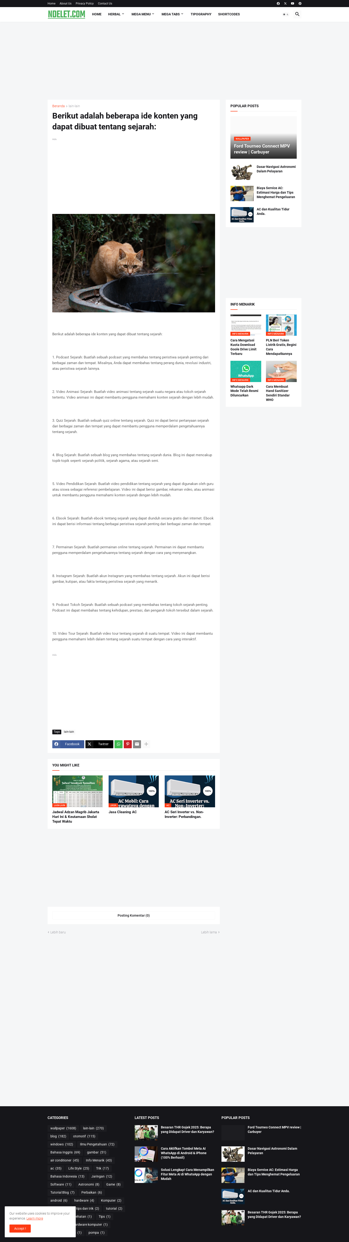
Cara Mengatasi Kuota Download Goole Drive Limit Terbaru (243, 347)
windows (61, 1144)
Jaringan (101, 1176)
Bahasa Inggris (65, 1152)
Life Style (78, 1168)
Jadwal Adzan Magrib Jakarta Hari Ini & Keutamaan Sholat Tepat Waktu (75, 817)
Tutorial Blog (62, 1192)
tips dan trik (87, 1208)
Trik (102, 1168)
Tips (104, 1216)
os (77, 1232)
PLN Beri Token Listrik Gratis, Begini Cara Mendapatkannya (281, 347)
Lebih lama (209, 932)
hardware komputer (90, 1224)
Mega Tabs (171, 14)
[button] (286, 14)
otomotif (84, 1136)
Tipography (201, 14)
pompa (96, 1232)
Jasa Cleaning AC (123, 812)
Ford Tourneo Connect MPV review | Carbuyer (274, 1129)
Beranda (58, 106)
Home (51, 3)
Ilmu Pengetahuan (97, 1144)
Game (113, 1184)
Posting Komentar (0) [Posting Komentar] (134, 915)
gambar (96, 1152)
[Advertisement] (174, 61)
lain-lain (74, 106)
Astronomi (88, 1184)
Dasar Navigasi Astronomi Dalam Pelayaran (276, 169)
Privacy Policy (85, 3)
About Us (65, 3)
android (58, 1200)
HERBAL (114, 14)
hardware (84, 1200)
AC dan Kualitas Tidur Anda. (273, 211)
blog (58, 1136)
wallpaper (63, 1128)
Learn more (35, 1218)
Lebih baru (58, 932)
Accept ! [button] (20, 1228)
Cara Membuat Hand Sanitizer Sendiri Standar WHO (278, 393)
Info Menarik (99, 1160)
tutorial (114, 1208)
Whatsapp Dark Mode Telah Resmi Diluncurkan (244, 391)
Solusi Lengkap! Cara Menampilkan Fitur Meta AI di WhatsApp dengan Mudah (187, 1174)
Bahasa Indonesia (67, 1176)
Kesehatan (81, 1216)
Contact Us (105, 3)
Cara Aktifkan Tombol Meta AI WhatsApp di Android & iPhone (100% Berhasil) (184, 1153)
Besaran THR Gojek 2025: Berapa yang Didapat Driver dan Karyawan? (187, 1129)
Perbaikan (91, 1192)
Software (60, 1184)
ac (56, 1168)
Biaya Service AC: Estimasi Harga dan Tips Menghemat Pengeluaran (276, 192)
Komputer (111, 1200)
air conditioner (64, 1160)
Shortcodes (229, 14)
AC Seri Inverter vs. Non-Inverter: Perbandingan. (184, 814)
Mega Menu (141, 14)
